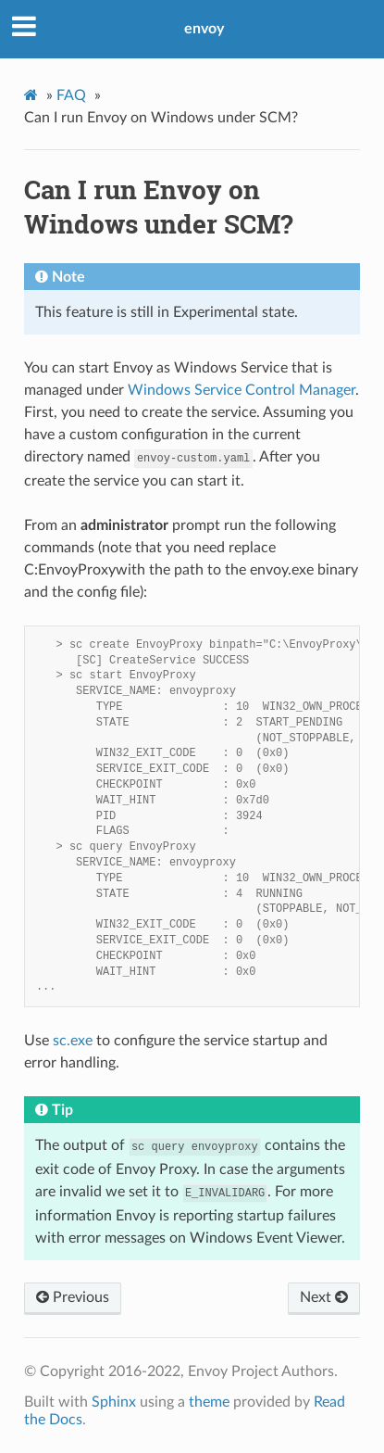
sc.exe (73, 1040)
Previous (72, 1297)
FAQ (71, 95)
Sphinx (114, 1402)
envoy (204, 28)
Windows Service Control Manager (241, 390)
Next (324, 1297)
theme (209, 1402)
